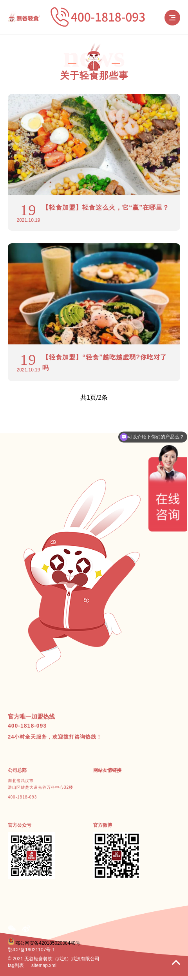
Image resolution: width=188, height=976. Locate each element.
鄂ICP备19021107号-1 (31, 949)
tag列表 (16, 965)
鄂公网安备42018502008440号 (47, 943)
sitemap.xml (43, 965)
